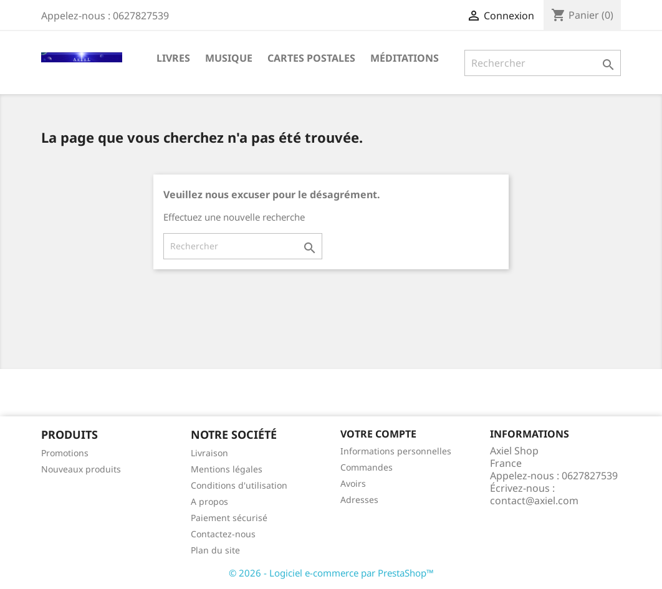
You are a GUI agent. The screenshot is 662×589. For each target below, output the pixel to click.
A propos (209, 501)
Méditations (404, 58)
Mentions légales (226, 469)
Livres (173, 58)
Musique (228, 58)
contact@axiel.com (534, 500)
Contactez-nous (223, 534)
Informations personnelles (395, 451)
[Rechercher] (542, 63)
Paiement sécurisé (229, 518)
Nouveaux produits (81, 469)
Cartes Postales (311, 58)
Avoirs (353, 483)
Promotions (65, 453)
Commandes (366, 467)
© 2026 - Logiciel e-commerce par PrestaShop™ (331, 573)
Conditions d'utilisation (239, 485)
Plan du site (215, 550)
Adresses (359, 499)
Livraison (209, 453)
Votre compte (378, 434)
